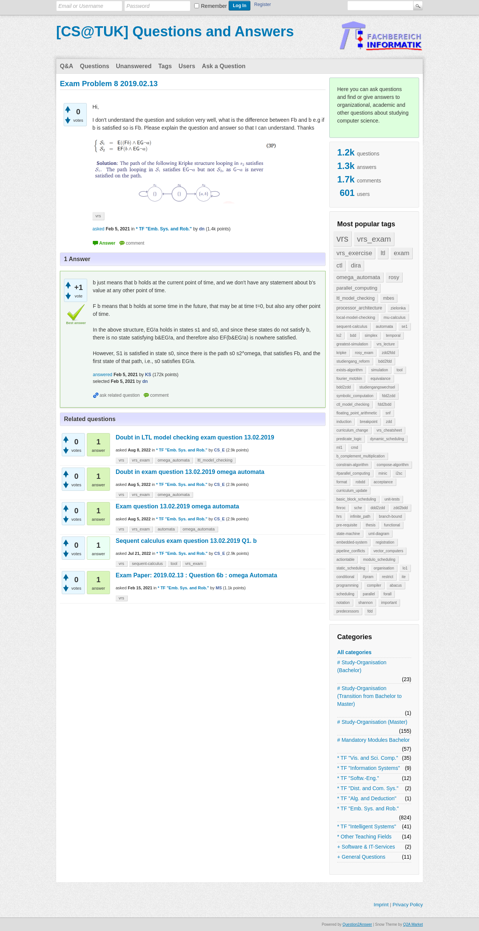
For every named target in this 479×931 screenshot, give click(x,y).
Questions (94, 66)
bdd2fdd (385, 361)
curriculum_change (352, 430)
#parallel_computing (353, 473)
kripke (341, 353)
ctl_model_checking (352, 404)
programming (347, 585)
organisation (384, 568)
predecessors (347, 611)
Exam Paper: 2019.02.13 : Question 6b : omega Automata (196, 575)
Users (187, 66)
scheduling (345, 594)
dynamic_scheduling (387, 439)
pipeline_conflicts (350, 551)
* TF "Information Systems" (368, 768)
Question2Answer (357, 924)
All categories (354, 652)
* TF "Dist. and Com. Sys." (368, 788)
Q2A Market (413, 924)
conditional (345, 577)
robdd (360, 482)
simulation (379, 370)
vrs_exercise (354, 253)
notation (343, 603)
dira (356, 265)
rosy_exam (364, 353)
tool (400, 370)
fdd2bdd (384, 404)
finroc (340, 508)
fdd (370, 611)
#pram (368, 577)
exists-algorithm (349, 370)
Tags (165, 66)
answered (102, 374)
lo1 (405, 568)
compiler (374, 585)
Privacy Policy (408, 904)
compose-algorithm (393, 465)
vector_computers (388, 551)
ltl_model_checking (355, 298)
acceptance (383, 482)
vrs (342, 238)
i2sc (399, 473)
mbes (388, 298)
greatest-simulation (352, 344)
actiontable (345, 559)
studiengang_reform (353, 361)
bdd (353, 335)
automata (384, 326)
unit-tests (392, 499)
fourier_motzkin (349, 379)
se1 (405, 326)
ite (404, 577)
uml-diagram (379, 534)
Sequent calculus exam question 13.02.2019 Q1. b (186, 541)
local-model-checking (355, 317)
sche (358, 508)
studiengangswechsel (377, 387)
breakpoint (369, 422)
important (389, 603)
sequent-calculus (351, 326)
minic (382, 473)
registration (385, 542)
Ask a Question (223, 66)
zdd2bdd (400, 508)
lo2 (338, 335)
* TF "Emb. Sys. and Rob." (368, 808)
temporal (393, 335)
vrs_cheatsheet (389, 430)
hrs (339, 516)
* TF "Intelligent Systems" (366, 826)
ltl (383, 253)
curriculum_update (351, 491)
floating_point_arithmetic (356, 413)
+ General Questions (361, 857)
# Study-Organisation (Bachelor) (362, 666)
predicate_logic (348, 439)
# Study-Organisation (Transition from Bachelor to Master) (369, 696)
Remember (214, 6)
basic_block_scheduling (356, 499)
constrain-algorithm (352, 465)
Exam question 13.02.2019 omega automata (177, 506)
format (341, 482)
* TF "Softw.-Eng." (358, 778)
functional (392, 525)
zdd (389, 422)
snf (387, 413)
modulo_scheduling (379, 559)
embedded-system (351, 542)
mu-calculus (395, 317)
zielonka (398, 308)
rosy (394, 277)
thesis (370, 525)
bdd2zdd (343, 387)
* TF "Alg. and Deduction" (366, 798)
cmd (354, 447)
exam (401, 253)
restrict (387, 577)
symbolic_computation (354, 396)
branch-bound (390, 516)
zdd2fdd (388, 353)
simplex (371, 335)
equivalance (380, 379)
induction (343, 422)
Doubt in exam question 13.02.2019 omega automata (190, 472)
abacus (396, 585)
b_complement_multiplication (360, 456)
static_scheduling (350, 568)
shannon (365, 603)
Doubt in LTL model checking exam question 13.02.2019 (195, 437)
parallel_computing (356, 288)
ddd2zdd (377, 508)
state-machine (348, 534)
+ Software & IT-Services (366, 847)
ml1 (339, 447)
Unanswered (134, 66)
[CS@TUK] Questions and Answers (175, 31)
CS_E (219, 450)
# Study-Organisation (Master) (372, 722)
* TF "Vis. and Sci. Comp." (367, 758)
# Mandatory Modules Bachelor (373, 740)
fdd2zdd (389, 396)
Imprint (381, 904)
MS (219, 588)
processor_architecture (359, 308)
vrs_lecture (385, 344)
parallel (369, 594)
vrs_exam (374, 239)
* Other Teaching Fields (364, 837)
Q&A (66, 66)
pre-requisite (346, 525)
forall (388, 594)
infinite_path (360, 516)
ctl (339, 265)
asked (98, 229)
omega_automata (358, 277)
